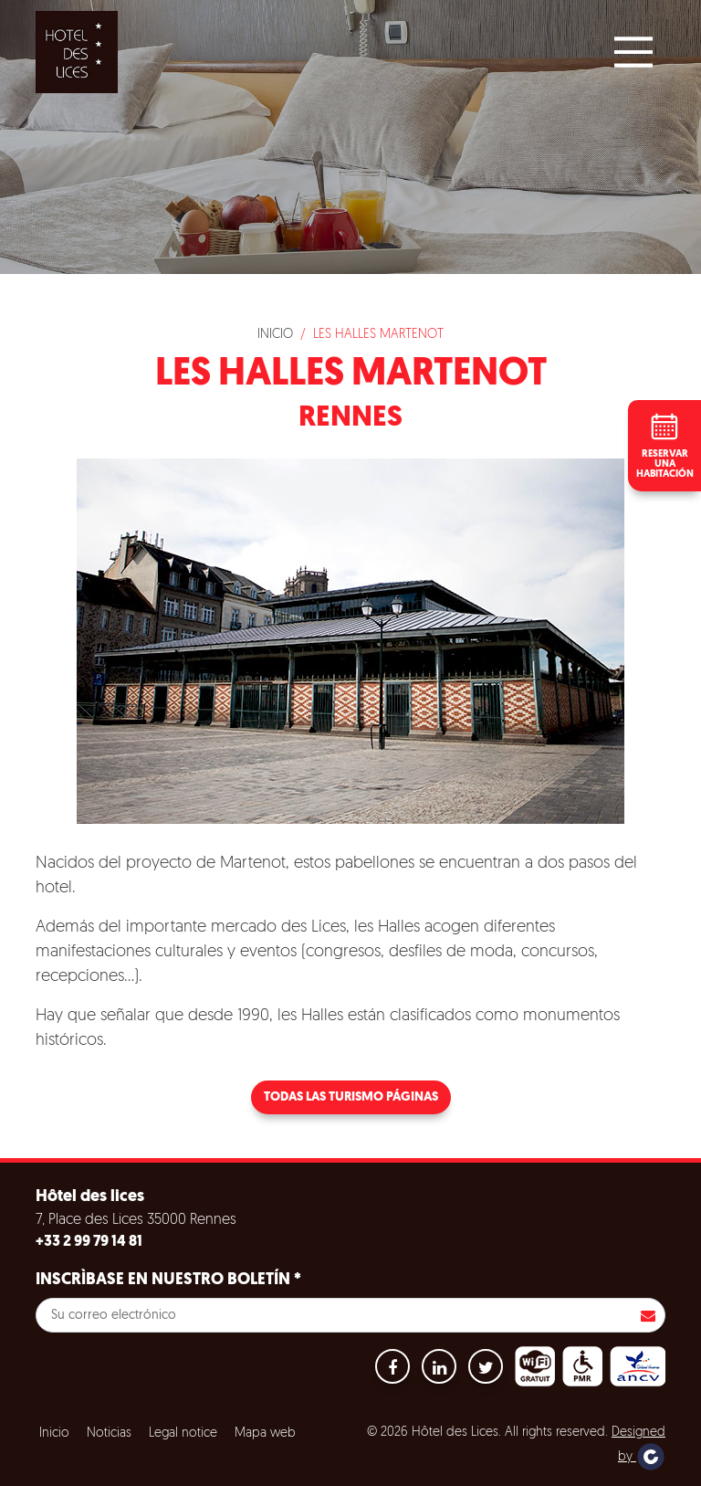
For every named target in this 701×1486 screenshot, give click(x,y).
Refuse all (264, 1463)
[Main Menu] (633, 52)
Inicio (275, 335)
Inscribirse (648, 1315)
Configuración (373, 1463)
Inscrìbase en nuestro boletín (168, 1280)
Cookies (58, 1418)
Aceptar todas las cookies (129, 1463)
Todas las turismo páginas (351, 1097)
